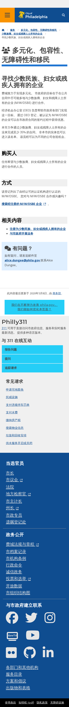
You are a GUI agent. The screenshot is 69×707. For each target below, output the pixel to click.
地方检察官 (16, 494)
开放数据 (14, 586)
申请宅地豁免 (15, 390)
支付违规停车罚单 (17, 405)
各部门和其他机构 (22, 667)
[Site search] (63, 15)
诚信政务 (14, 571)
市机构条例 (16, 558)
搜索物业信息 (15, 428)
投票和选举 (16, 578)
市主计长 (14, 501)
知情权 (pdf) (26, 702)
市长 (10, 473)
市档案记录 (16, 551)
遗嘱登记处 (16, 522)
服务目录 (14, 674)
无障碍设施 (57, 702)
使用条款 (10, 702)
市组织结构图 (18, 592)
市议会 (12, 479)
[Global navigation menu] (7, 15)
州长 (10, 507)
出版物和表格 (18, 687)
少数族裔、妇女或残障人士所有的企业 (22, 33)
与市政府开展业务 (21, 233)
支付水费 (12, 412)
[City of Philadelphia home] (34, 15)
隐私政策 (42, 702)
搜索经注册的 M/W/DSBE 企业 (22, 204)
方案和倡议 (16, 681)
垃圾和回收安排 (16, 435)
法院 (10, 487)
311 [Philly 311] (4, 328)
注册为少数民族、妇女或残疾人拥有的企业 (38, 229)
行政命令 (14, 565)
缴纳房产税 (13, 420)
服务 (12, 30)
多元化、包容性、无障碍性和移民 (39, 30)
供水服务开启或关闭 (19, 443)
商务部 (57, 293)
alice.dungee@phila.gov (23, 260)
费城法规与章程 (20, 544)
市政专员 (14, 515)
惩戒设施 (12, 397)
